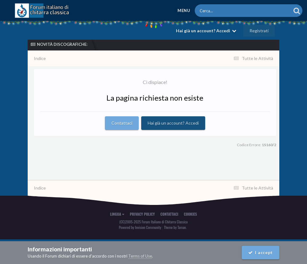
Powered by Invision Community (140, 227)
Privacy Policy (142, 214)
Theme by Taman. (175, 227)
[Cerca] (229, 10)
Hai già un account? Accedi (206, 30)
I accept (260, 252)
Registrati (259, 30)
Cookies (190, 214)
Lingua (117, 214)
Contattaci (121, 123)
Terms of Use (140, 256)
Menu (183, 10)
